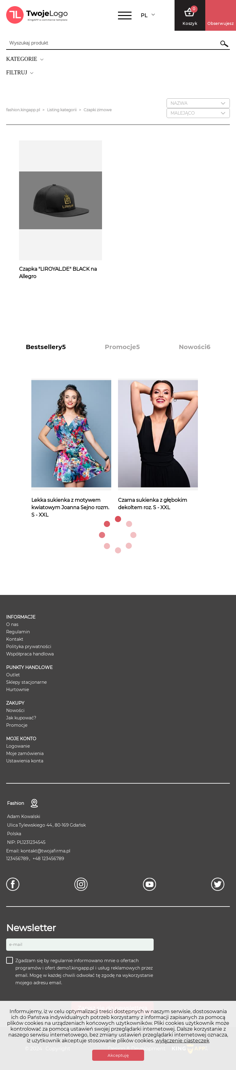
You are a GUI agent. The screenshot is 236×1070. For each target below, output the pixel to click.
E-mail (15, 944)
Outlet (13, 675)
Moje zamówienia (25, 753)
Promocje (16, 725)
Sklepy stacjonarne (26, 682)
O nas (12, 624)
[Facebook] (14, 884)
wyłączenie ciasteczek (182, 1041)
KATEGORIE (21, 59)
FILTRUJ (16, 72)
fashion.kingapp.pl (23, 110)
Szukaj (221, 43)
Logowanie (18, 746)
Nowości (15, 710)
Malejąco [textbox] (183, 113)
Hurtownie (17, 689)
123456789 (17, 858)
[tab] (46, 347)
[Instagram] (82, 884)
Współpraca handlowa (30, 654)
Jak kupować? (21, 718)
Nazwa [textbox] (179, 103)
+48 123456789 (48, 858)
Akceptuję (118, 1055)
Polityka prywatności (28, 646)
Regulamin (18, 632)
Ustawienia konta (24, 761)
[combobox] (148, 15)
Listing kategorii (62, 110)
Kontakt (14, 639)
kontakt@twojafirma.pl (45, 851)
